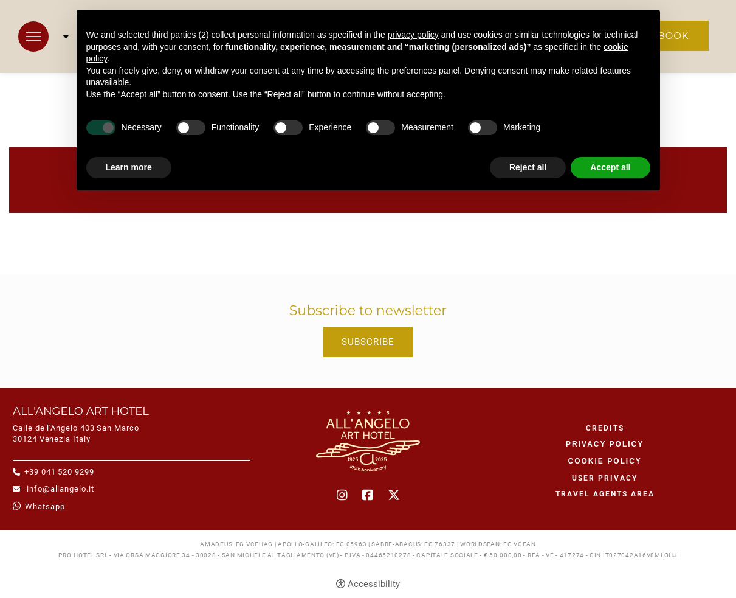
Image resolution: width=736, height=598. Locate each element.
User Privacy (605, 478)
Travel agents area (605, 494)
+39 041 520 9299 (59, 471)
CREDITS (605, 428)
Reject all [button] (527, 167)
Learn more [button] (129, 167)
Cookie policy (604, 461)
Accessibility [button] (374, 584)
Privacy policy (605, 444)
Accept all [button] (610, 167)
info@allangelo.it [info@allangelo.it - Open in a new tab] (59, 488)
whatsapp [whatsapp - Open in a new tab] (44, 506)
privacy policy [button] (413, 35)
